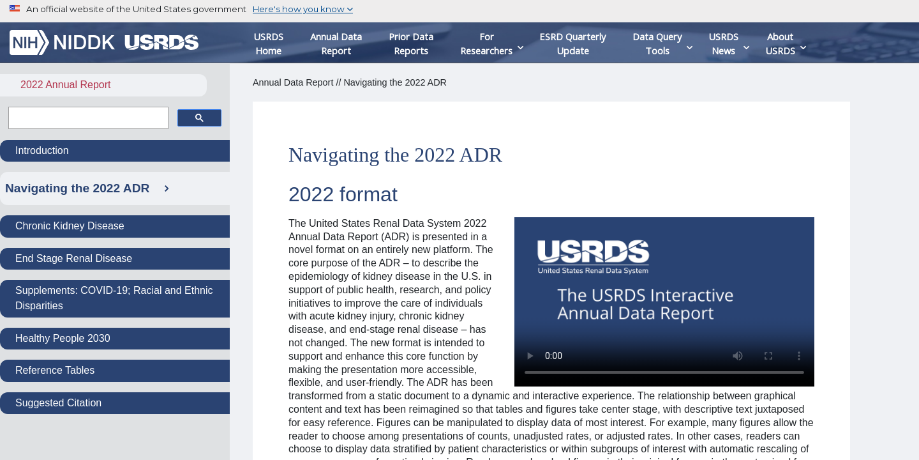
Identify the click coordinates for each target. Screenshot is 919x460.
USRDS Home (268, 43)
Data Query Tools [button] (657, 43)
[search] (87, 118)
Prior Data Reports (411, 43)
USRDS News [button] (723, 43)
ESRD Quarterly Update (572, 43)
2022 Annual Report (65, 84)
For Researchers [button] (486, 43)
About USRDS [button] (780, 43)
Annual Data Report (336, 43)
